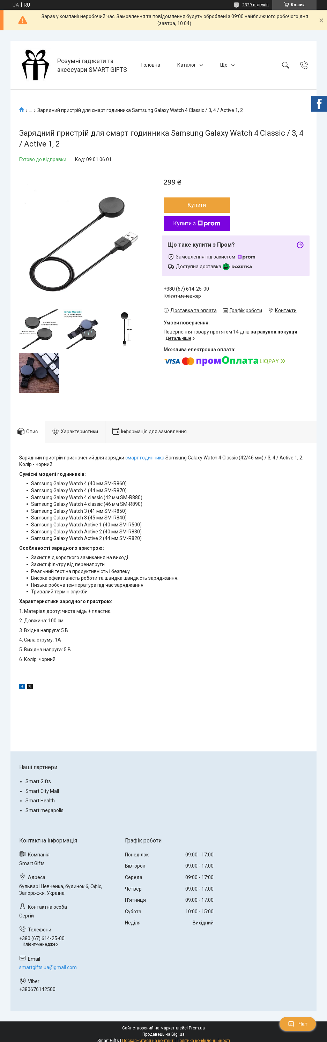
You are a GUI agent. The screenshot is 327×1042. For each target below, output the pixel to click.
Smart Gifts (38, 781)
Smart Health (40, 800)
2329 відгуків (255, 4)
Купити (196, 205)
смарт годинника (144, 457)
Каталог (186, 65)
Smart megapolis (44, 810)
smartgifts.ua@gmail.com (48, 967)
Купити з (196, 223)
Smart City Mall (42, 791)
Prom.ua (197, 1028)
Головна (150, 65)
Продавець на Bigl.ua (163, 1034)
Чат (297, 1024)
